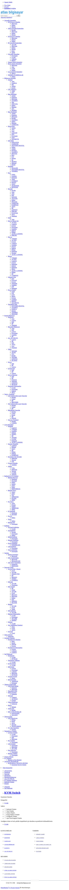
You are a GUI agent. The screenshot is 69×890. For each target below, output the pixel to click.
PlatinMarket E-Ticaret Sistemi (10, 887)
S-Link (6, 803)
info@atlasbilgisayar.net (23, 883)
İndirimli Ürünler (11, 809)
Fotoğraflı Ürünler (11, 816)
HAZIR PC (7, 848)
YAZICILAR (7, 841)
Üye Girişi (7, 5)
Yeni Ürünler (10, 811)
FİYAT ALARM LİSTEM (10, 877)
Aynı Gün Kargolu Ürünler (14, 818)
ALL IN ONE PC (8, 851)
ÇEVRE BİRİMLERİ (9, 844)
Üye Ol (6, 7)
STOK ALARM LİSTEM (10, 870)
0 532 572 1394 (10, 883)
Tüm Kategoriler (7, 768)
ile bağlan (10, 8)
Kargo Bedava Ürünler (12, 814)
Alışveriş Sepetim (6, 17)
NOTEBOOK (7, 834)
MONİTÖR (7, 837)
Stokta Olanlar (10, 813)
